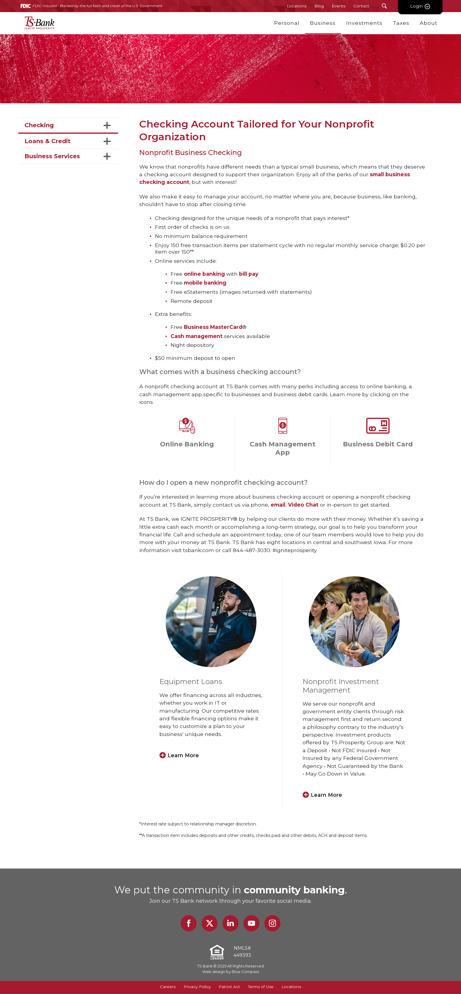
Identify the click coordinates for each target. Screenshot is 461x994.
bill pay (249, 274)
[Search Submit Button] (384, 6)
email (278, 505)
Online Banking (187, 444)
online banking (204, 274)
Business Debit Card (378, 444)
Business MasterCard (213, 327)
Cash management (197, 336)
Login (421, 6)
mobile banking (205, 283)
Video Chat (303, 505)
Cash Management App (282, 448)
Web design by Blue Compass (230, 972)
